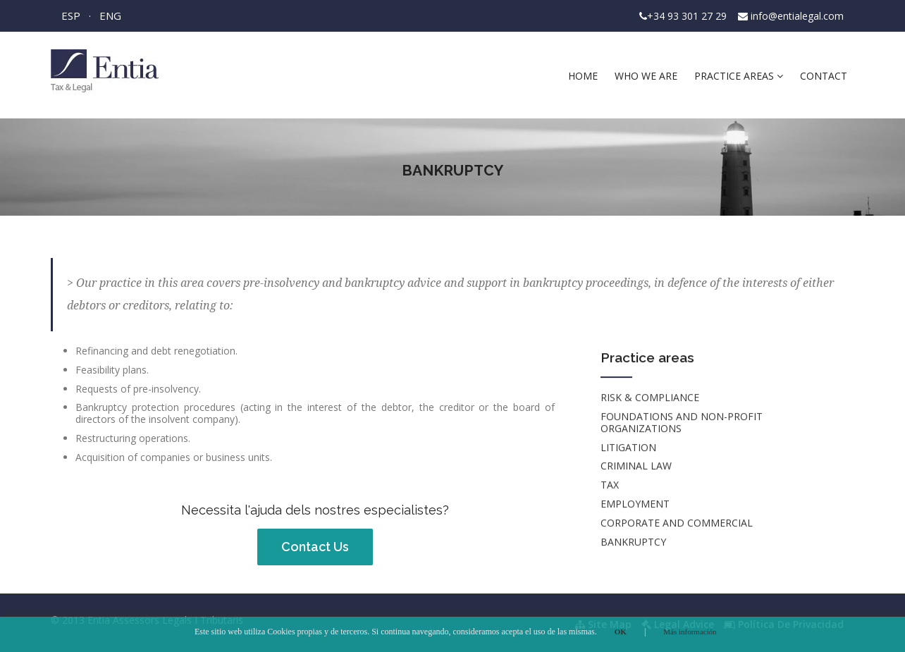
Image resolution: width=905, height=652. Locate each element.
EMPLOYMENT (635, 504)
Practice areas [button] (738, 75)
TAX (610, 486)
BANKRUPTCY (633, 542)
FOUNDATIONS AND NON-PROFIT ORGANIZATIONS (682, 423)
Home (583, 75)
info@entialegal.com (797, 16)
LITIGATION (628, 448)
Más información (689, 631)
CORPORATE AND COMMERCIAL (677, 523)
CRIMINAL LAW (636, 467)
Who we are (646, 75)
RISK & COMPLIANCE (650, 398)
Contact (823, 75)
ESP (70, 15)
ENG (110, 15)
